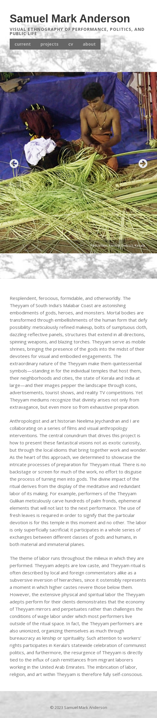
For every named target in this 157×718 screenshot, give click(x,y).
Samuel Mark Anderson (70, 18)
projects (49, 44)
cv (70, 44)
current (22, 44)
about (89, 44)
